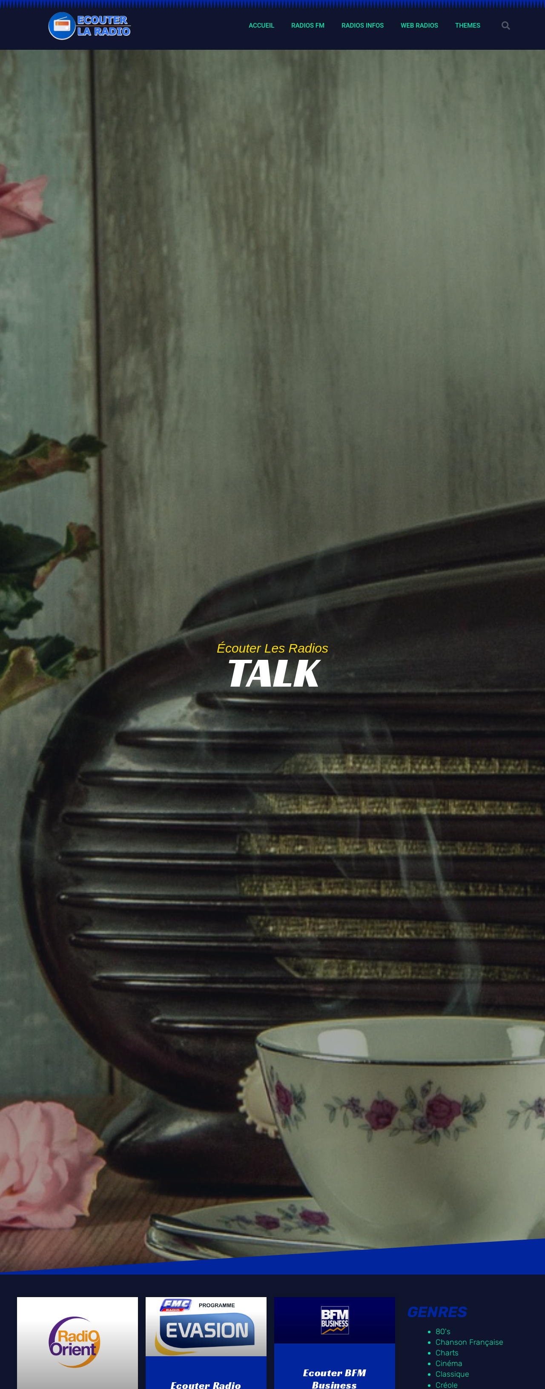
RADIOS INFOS (362, 25)
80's (443, 1331)
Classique (452, 1374)
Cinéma (449, 1363)
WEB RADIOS (419, 25)
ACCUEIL (261, 25)
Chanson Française (469, 1342)
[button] (505, 25)
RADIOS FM (307, 25)
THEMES (467, 25)
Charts (447, 1353)
